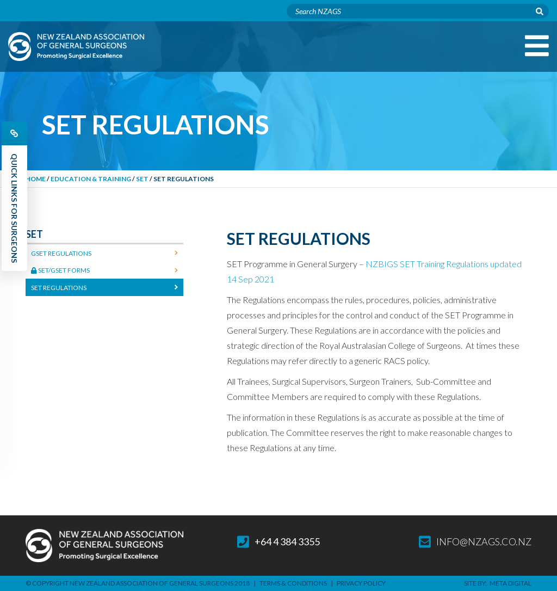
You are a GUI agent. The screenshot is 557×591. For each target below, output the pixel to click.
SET (142, 179)
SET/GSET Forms (60, 270)
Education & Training (91, 179)
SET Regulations (58, 288)
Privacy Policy (361, 583)
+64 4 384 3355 (278, 541)
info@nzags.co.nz (475, 542)
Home (36, 179)
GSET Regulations (61, 253)
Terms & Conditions (293, 583)
